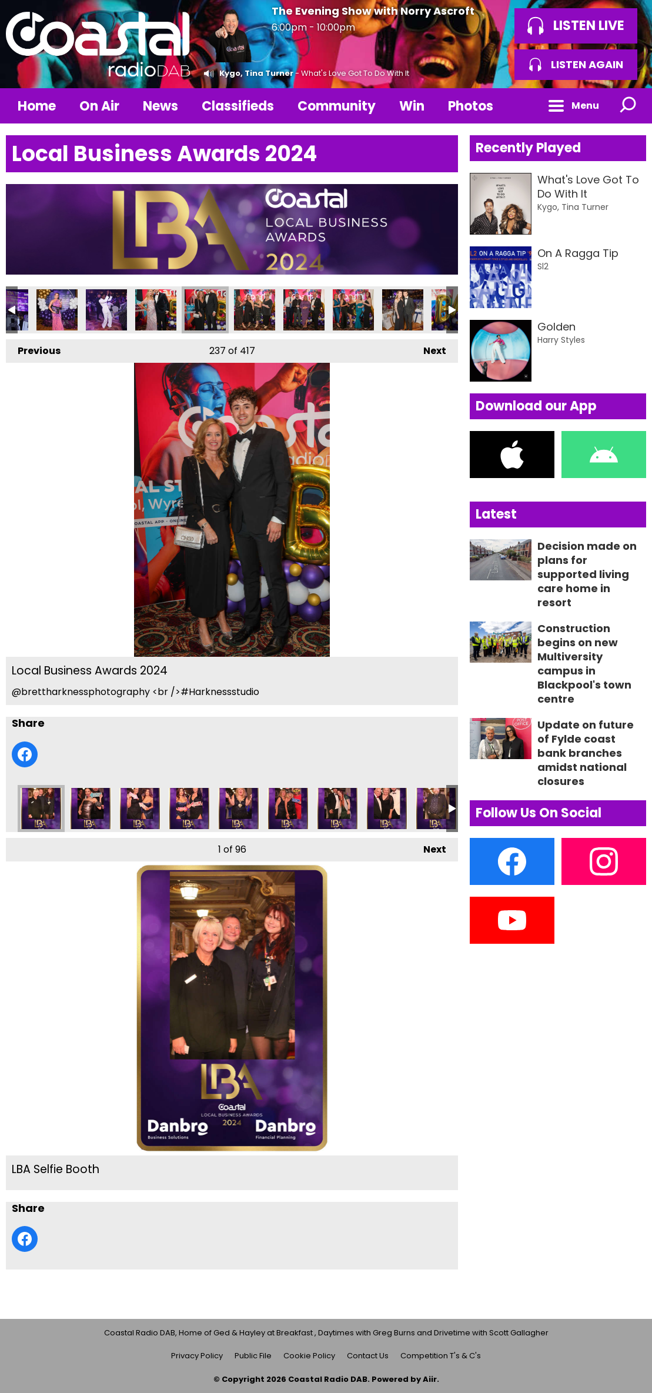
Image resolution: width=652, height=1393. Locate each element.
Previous (33, 348)
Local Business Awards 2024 (57, 309)
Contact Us (368, 1355)
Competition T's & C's (440, 1355)
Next (429, 348)
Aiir (430, 1379)
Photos (470, 106)
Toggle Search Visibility (628, 105)
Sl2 (543, 266)
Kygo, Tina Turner (256, 73)
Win (411, 106)
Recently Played (528, 148)
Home (37, 106)
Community (336, 106)
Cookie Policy (309, 1355)
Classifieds (238, 106)
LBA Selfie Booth (41, 808)
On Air (99, 106)
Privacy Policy (197, 1355)
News (160, 106)
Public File (253, 1355)
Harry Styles (561, 340)
